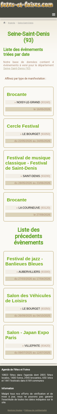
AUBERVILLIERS (29, 271)
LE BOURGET (31, 134)
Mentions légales (15, 410)
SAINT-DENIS (31, 176)
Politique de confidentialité (35, 410)
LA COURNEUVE (29, 207)
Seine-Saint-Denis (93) (16, 68)
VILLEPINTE (32, 345)
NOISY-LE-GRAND (28, 102)
